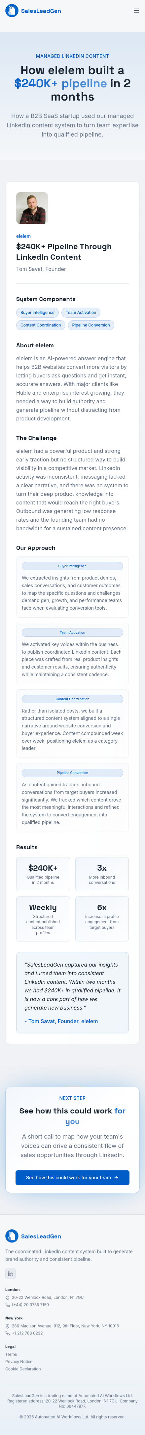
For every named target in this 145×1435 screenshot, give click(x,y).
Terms (11, 1357)
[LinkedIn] (10, 1277)
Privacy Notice (18, 1364)
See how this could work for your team (72, 1177)
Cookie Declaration (23, 1372)
